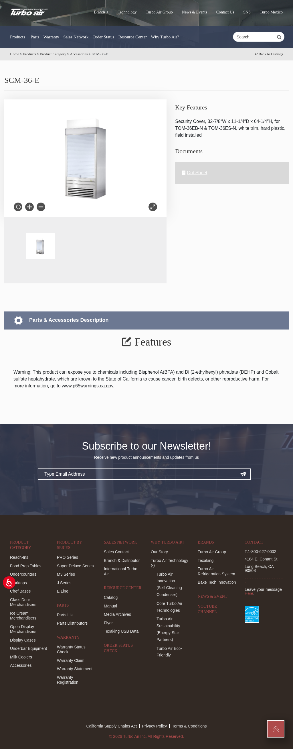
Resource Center (132, 37)
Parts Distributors (72, 623)
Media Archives (117, 614)
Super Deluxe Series (75, 566)
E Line (62, 591)
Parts (35, 37)
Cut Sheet (194, 172)
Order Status (103, 37)
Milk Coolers (21, 657)
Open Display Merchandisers (23, 629)
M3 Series (66, 574)
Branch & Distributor (122, 560)
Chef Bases (20, 591)
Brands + (101, 12)
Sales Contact (116, 552)
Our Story (159, 552)
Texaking (205, 560)
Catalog (111, 597)
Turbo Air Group (159, 12)
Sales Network (75, 37)
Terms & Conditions (189, 726)
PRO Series (67, 557)
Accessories (79, 54)
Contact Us (225, 12)
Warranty (51, 37)
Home (14, 54)
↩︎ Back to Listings (269, 54)
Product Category (53, 54)
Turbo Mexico (271, 12)
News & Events (194, 12)
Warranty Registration (67, 680)
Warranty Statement (74, 668)
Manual (110, 606)
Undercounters (23, 574)
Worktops (18, 583)
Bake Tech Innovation (217, 582)
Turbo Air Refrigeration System (216, 571)
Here (249, 593)
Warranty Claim (70, 660)
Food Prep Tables (25, 566)
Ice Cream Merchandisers (23, 616)
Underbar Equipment (28, 648)
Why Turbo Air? (165, 37)
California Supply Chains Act (111, 726)
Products (17, 37)
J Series (64, 583)
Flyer (108, 623)
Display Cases (22, 640)
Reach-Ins (19, 557)
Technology (127, 12)
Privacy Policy (154, 726)
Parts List (65, 615)
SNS (247, 12)
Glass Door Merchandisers (23, 602)
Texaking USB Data (121, 631)
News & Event (212, 596)
